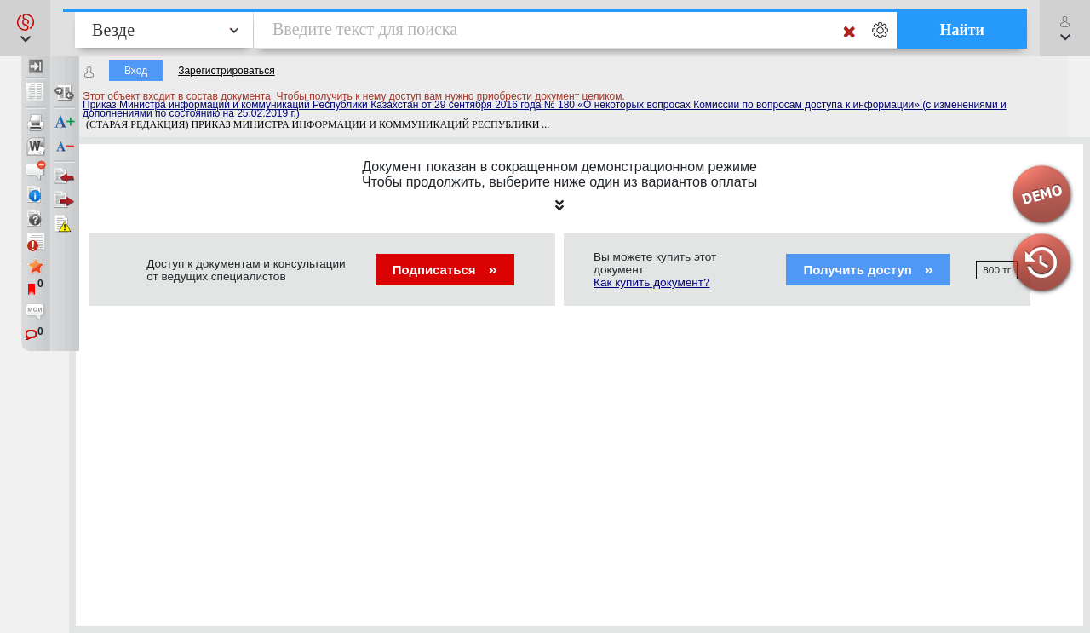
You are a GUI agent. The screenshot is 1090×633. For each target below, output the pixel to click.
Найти (961, 29)
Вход (135, 71)
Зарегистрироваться (226, 71)
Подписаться (445, 269)
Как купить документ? (652, 282)
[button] (25, 28)
